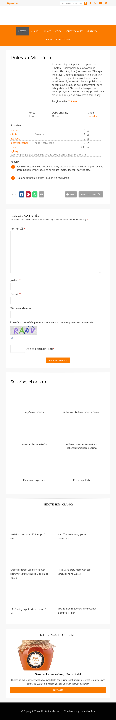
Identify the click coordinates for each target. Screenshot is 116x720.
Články (35, 31)
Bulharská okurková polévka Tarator (81, 412)
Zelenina (73, 101)
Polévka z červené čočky (34, 444)
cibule (13, 134)
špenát (14, 130)
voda (13, 147)
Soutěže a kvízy (74, 31)
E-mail (15, 294)
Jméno (15, 280)
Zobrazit (58, 690)
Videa (58, 31)
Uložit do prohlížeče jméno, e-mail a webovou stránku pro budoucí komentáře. (53, 322)
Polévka (92, 116)
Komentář (18, 228)
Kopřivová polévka (34, 412)
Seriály (47, 31)
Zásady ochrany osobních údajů (79, 711)
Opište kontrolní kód (39, 349)
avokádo (15, 138)
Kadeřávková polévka (34, 479)
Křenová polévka (81, 479)
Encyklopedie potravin (58, 39)
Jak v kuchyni (54, 711)
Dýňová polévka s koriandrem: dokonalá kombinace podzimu (81, 446)
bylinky (14, 151)
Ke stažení (92, 31)
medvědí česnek (19, 142)
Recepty (22, 31)
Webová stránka (21, 308)
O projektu (12, 3)
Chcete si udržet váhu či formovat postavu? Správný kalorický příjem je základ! (29, 573)
